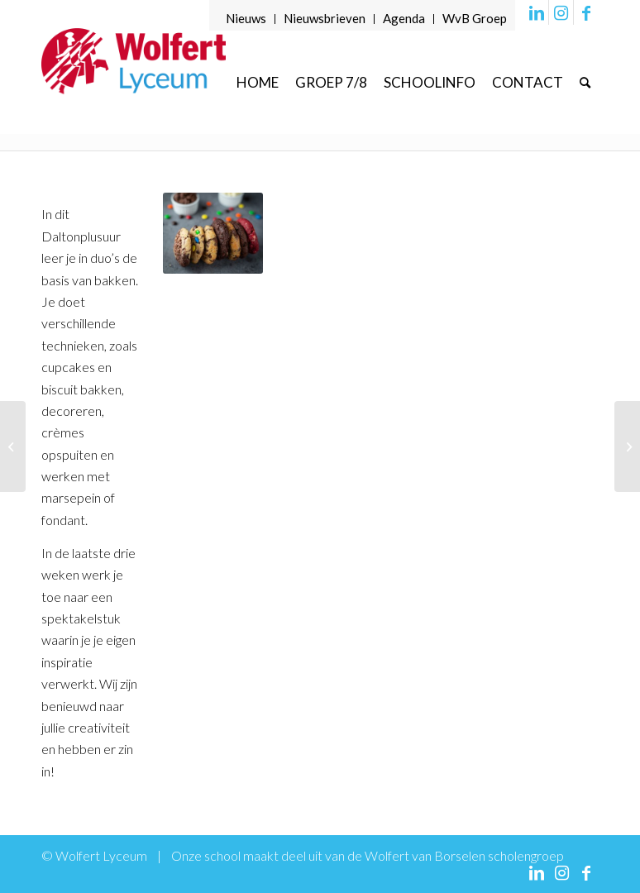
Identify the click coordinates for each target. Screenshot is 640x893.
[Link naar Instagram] (561, 12)
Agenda (404, 18)
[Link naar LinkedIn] (536, 12)
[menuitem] (246, 19)
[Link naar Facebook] (586, 12)
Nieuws (246, 18)
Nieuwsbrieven (324, 18)
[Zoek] (585, 82)
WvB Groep (474, 18)
